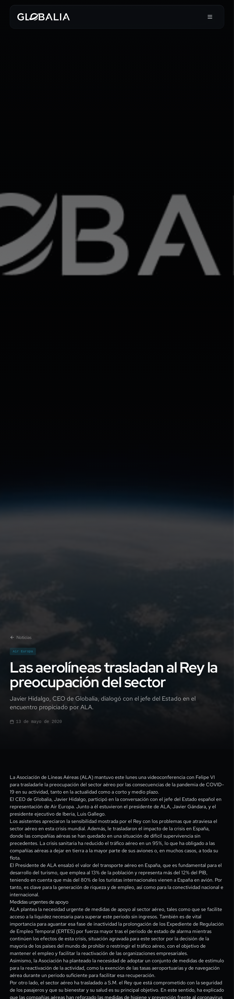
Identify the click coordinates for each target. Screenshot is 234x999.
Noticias (20, 637)
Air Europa (23, 651)
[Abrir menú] (210, 17)
